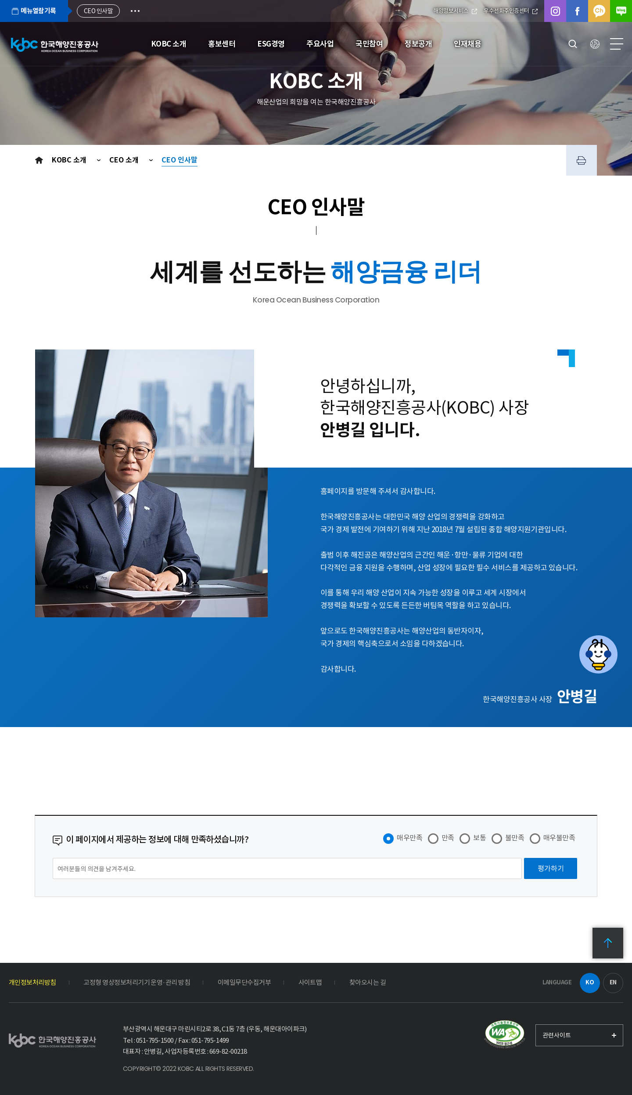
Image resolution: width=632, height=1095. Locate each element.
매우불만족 (559, 837)
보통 (479, 837)
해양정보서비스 (455, 10)
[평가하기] (550, 868)
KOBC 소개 (70, 160)
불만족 (514, 837)
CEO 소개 (124, 160)
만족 (448, 837)
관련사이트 (556, 1035)
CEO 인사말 (180, 160)
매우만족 (409, 837)
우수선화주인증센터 (511, 10)
